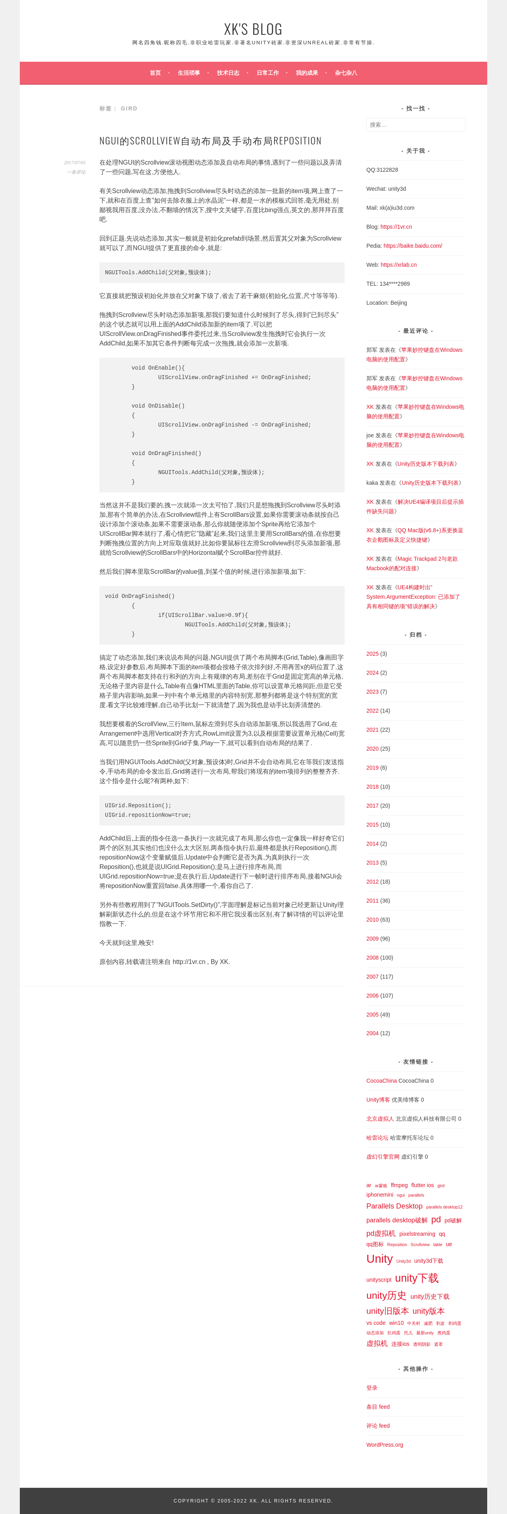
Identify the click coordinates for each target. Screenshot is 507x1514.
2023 (372, 692)
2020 (372, 749)
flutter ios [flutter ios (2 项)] (422, 1185)
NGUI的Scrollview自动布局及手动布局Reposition (210, 140)
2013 (372, 862)
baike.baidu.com (420, 246)
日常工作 (268, 73)
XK (370, 407)
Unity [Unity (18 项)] (379, 1258)
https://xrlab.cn (399, 265)
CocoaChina (381, 1081)
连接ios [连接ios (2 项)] (400, 1344)
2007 (372, 976)
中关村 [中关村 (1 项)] (413, 1323)
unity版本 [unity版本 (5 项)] (429, 1311)
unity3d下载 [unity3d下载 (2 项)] (428, 1261)
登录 (371, 1388)
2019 (372, 768)
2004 (372, 1033)
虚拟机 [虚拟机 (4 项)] (377, 1343)
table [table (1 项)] (437, 1244)
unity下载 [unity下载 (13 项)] (417, 1278)
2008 (372, 957)
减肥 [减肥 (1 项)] (428, 1323)
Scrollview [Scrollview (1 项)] (420, 1244)
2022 (372, 711)
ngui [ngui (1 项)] (401, 1195)
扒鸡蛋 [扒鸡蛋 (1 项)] (393, 1332)
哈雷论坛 (377, 1138)
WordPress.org (384, 1445)
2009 (372, 938)
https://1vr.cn (396, 227)
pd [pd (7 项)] (436, 1219)
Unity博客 (378, 1100)
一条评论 (76, 172)
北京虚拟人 (380, 1119)
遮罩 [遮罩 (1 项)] (438, 1344)
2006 (372, 995)
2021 (372, 730)
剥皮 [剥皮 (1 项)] (440, 1323)
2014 (372, 843)
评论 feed (378, 1426)
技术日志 (228, 73)
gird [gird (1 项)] (441, 1185)
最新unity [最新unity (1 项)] (425, 1332)
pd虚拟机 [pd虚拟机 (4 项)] (381, 1233)
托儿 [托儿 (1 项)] (408, 1332)
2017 (372, 806)
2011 (372, 900)
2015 (372, 825)
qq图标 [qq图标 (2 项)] (375, 1244)
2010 (372, 919)
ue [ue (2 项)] (449, 1244)
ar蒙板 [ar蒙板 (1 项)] (381, 1185)
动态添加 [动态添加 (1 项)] (375, 1332)
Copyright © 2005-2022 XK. (217, 1501)
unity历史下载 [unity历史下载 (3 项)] (430, 1296)
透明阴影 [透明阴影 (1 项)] (422, 1344)
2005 (372, 1014)
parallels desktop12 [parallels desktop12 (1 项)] (444, 1207)
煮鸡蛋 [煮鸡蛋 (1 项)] (443, 1332)
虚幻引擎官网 (383, 1157)
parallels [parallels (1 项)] (416, 1195)
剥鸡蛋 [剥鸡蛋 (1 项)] (454, 1323)
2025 (372, 654)
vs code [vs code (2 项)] (376, 1323)
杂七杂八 (346, 73)
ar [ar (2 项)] (369, 1185)
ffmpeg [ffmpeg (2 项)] (399, 1185)
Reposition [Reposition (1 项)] (397, 1244)
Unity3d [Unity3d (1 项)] (403, 1261)
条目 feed (378, 1407)
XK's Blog (253, 28)
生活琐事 (189, 73)
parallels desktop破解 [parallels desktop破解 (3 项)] (397, 1220)
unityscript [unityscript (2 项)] (378, 1280)
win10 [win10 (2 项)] (396, 1323)
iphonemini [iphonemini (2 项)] (379, 1194)
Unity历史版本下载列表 (426, 464)
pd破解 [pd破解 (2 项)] (453, 1220)
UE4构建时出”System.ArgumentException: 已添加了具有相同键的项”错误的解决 (413, 596)
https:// (392, 246)
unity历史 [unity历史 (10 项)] (386, 1295)
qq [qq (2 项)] (442, 1234)
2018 (372, 787)
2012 (372, 881)
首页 (155, 73)
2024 (372, 673)
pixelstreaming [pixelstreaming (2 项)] (417, 1234)
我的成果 (307, 73)
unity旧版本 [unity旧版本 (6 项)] (387, 1310)
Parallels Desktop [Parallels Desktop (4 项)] (394, 1206)
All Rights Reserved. (297, 1501)
